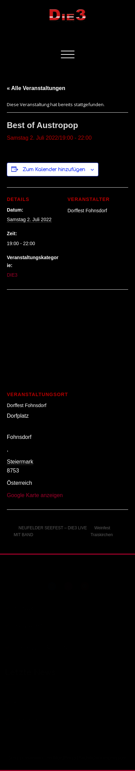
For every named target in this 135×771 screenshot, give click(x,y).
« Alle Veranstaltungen (36, 88)
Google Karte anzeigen (35, 495)
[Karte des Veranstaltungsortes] (67, 339)
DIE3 (12, 275)
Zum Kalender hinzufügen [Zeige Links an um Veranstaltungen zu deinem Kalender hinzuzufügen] (54, 169)
